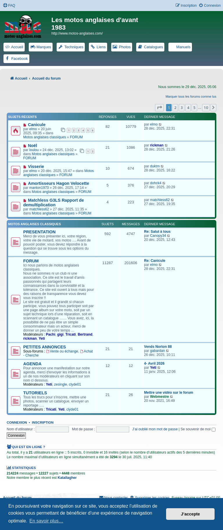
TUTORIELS (35, 393)
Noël (32, 145)
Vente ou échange (62, 351)
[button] (159, 107)
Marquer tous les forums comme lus (191, 96)
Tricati (70, 334)
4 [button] (188, 107)
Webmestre (159, 397)
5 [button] (194, 107)
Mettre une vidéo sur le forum (168, 393)
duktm (155, 166)
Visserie (36, 166)
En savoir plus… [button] (46, 520)
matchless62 (39, 209)
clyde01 (75, 384)
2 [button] (175, 107)
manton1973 (39, 188)
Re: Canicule (154, 261)
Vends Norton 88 (158, 347)
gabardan (157, 351)
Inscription (42, 422)
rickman (156, 145)
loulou (34, 150)
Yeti (42, 338)
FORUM (76, 137)
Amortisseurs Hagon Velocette (58, 183)
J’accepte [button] (190, 514)
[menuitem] (9, 6)
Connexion (17, 422)
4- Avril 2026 (154, 363)
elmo (33, 129)
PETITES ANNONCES (44, 347)
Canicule (37, 124)
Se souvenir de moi (198, 429)
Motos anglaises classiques (44, 137)
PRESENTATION (39, 232)
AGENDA (32, 363)
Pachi (50, 334)
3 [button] (182, 107)
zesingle (60, 384)
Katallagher (67, 478)
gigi (60, 334)
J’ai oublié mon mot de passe (155, 429)
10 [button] (206, 107)
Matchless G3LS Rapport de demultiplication (53, 202)
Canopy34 (158, 236)
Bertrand (85, 334)
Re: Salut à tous (157, 232)
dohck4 (155, 183)
